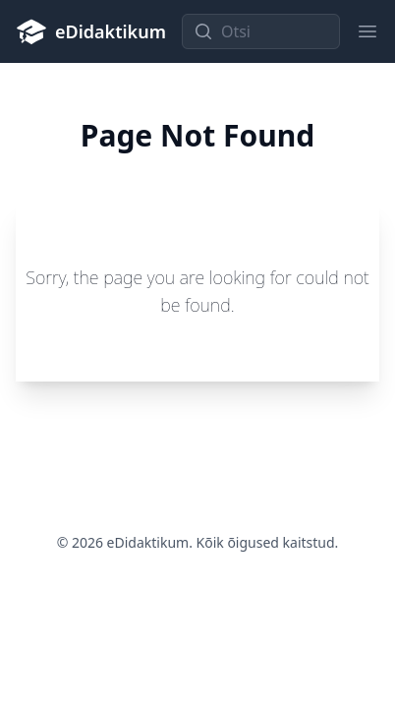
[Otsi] (261, 31)
